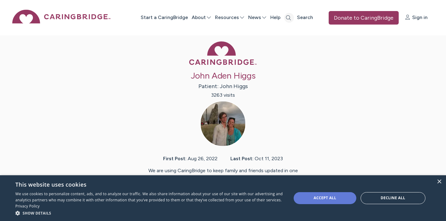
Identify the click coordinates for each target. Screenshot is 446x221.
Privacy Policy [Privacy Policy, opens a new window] (27, 206)
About (201, 17)
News (257, 17)
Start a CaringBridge (164, 17)
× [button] (439, 182)
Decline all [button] (393, 197)
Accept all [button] (325, 197)
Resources (230, 17)
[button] (149, 212)
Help (275, 17)
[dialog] (223, 198)
